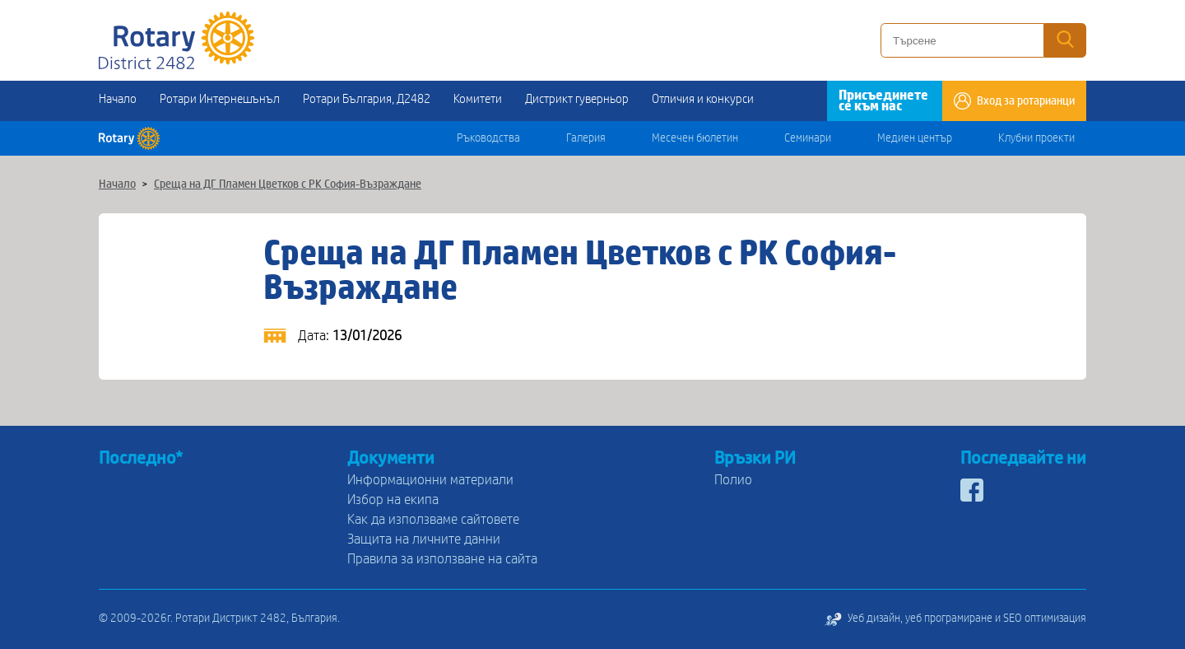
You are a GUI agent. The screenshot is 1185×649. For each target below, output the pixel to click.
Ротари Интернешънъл (220, 98)
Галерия (586, 138)
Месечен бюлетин (695, 138)
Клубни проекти (1036, 138)
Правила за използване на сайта (442, 559)
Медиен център (914, 138)
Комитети (477, 98)
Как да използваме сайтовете (433, 519)
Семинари (807, 138)
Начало (118, 98)
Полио (733, 480)
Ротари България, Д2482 (366, 98)
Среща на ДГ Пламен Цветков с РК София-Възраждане (287, 184)
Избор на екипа (393, 500)
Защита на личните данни (423, 539)
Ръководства (488, 138)
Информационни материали (430, 480)
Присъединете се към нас (883, 100)
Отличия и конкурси (703, 98)
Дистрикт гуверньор (577, 98)
